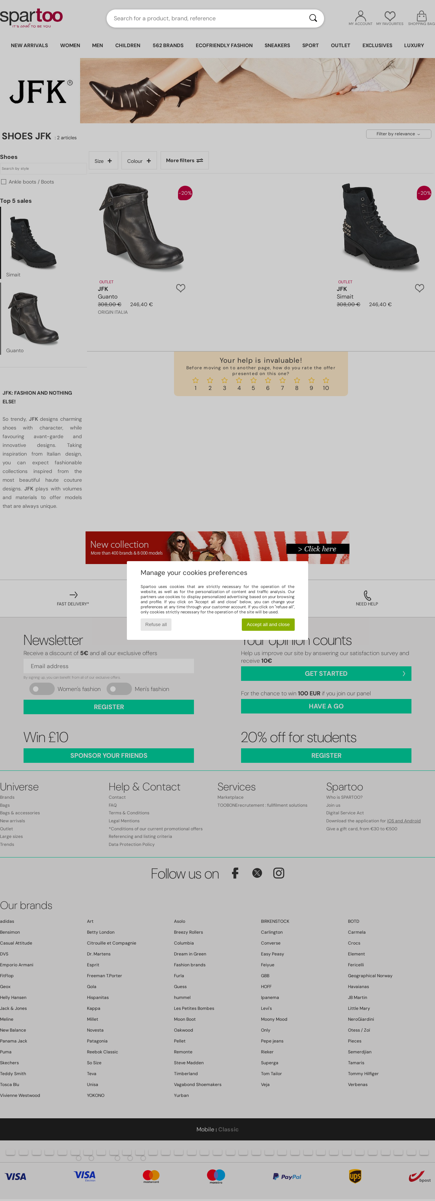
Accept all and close (268, 624)
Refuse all (156, 624)
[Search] (313, 18)
